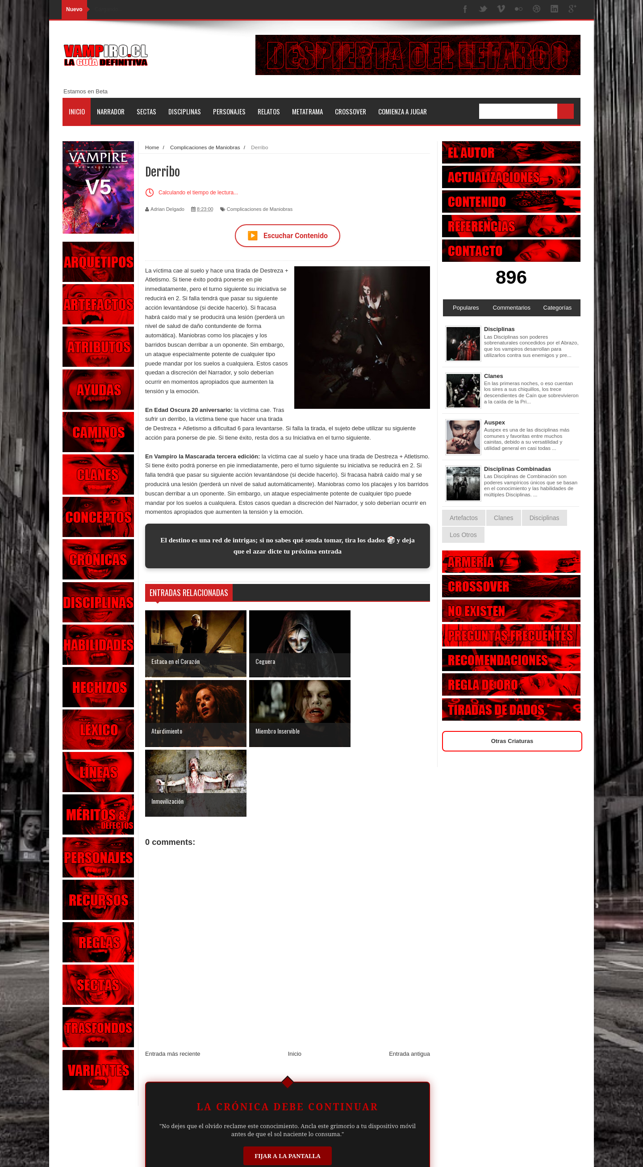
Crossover (350, 111)
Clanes (493, 376)
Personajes (229, 111)
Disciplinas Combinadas (517, 469)
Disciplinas (184, 111)
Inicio (77, 111)
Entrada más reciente (172, 984)
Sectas (146, 111)
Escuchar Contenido (287, 236)
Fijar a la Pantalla (288, 1086)
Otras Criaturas (512, 741)
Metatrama (307, 111)
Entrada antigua (409, 984)
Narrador (111, 111)
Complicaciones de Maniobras (259, 209)
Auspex (494, 422)
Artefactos (464, 517)
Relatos (269, 111)
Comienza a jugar (402, 111)
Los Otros (463, 534)
